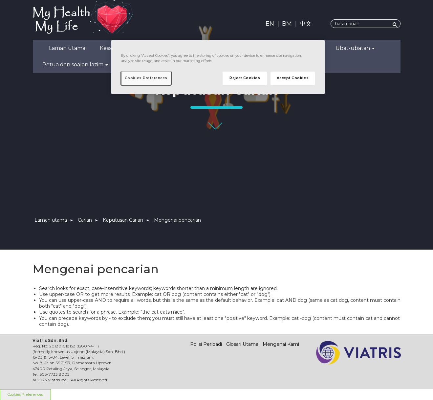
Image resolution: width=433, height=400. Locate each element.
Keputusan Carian (123, 220)
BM (287, 23)
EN (270, 23)
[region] (218, 67)
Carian (85, 220)
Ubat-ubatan (355, 48)
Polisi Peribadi (206, 344)
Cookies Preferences (146, 78)
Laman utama (67, 48)
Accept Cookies (293, 78)
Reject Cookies (244, 78)
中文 (306, 23)
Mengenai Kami (281, 344)
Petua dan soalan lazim (75, 64)
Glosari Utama (242, 344)
